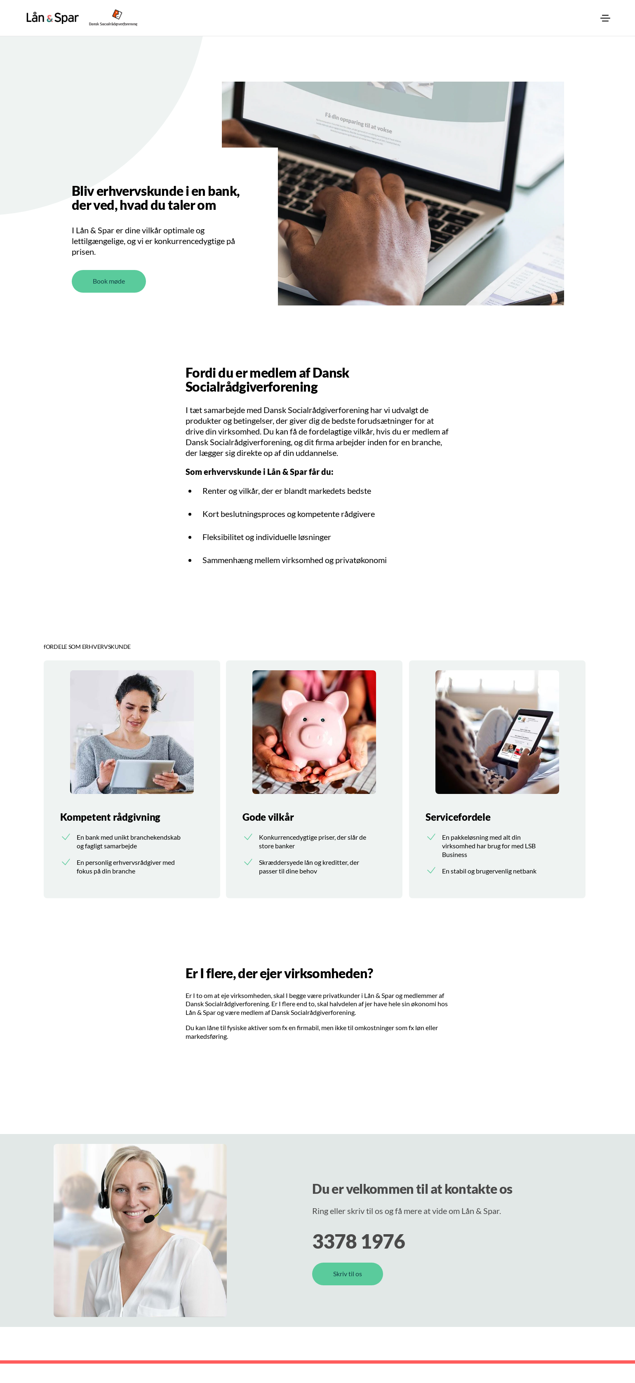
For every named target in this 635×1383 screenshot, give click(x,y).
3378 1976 (358, 1260)
